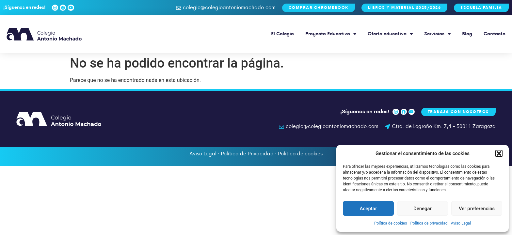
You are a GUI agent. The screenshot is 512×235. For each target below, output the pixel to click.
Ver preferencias (477, 209)
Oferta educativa (390, 34)
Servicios (437, 34)
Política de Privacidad (247, 154)
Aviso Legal (461, 223)
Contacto (494, 34)
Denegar (422, 209)
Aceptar (368, 209)
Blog (467, 34)
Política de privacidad (428, 223)
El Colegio (282, 34)
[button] (499, 153)
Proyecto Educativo (330, 34)
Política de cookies (390, 223)
